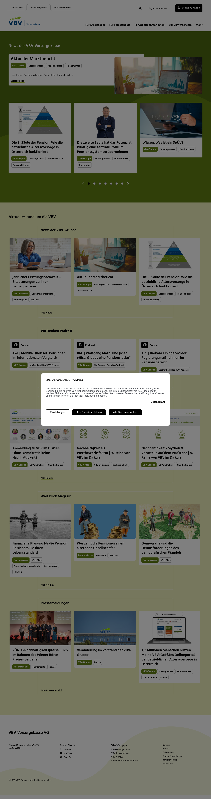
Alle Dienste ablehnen (89, 412)
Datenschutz (158, 401)
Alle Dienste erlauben (125, 412)
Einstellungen (57, 412)
